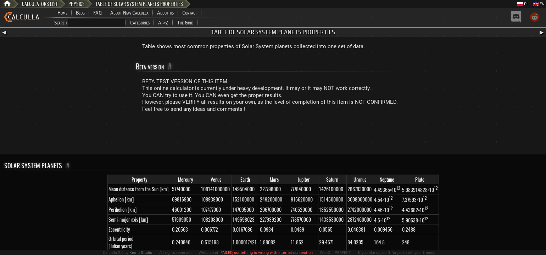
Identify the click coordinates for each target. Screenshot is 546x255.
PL (523, 4)
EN (539, 4)
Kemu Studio (140, 252)
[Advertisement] (273, 135)
